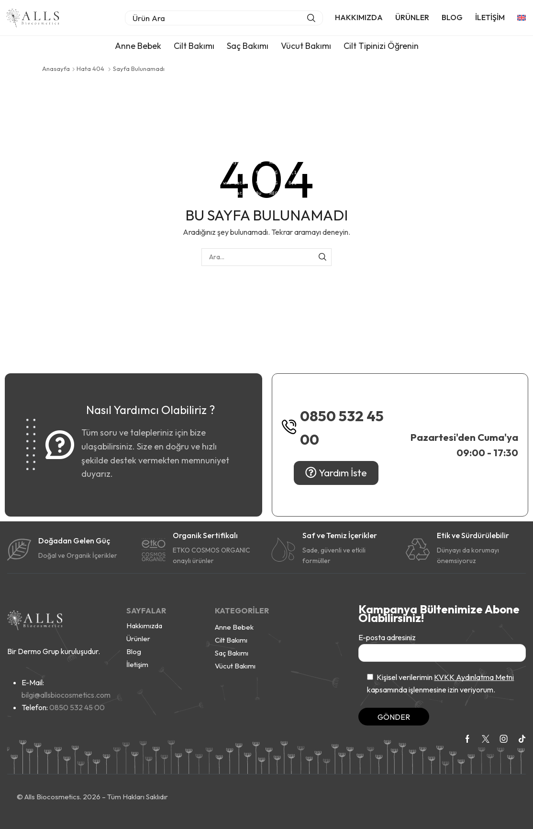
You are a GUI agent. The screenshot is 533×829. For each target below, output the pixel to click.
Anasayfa (56, 68)
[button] (224, 18)
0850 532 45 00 (342, 427)
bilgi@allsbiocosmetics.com (66, 695)
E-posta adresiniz (442, 647)
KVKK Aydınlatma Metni (474, 677)
